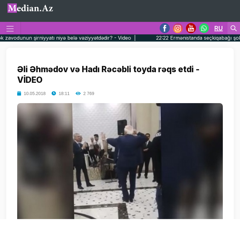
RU (218, 28)
